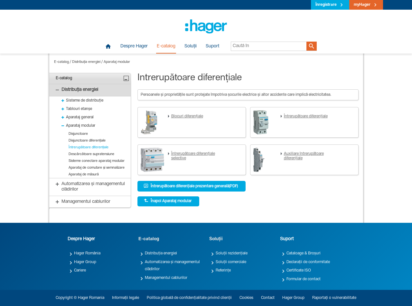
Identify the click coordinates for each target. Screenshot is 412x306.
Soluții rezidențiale (232, 253)
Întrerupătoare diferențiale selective (193, 156)
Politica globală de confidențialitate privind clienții (189, 298)
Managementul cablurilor (166, 278)
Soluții (190, 46)
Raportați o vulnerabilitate (334, 298)
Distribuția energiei (86, 62)
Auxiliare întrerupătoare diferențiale (304, 156)
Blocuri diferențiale (187, 116)
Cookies (246, 298)
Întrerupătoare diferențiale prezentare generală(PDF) (191, 186)
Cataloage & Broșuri (303, 253)
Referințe (223, 270)
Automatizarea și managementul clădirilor (172, 265)
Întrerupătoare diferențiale (306, 116)
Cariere (80, 270)
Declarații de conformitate (308, 262)
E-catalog (166, 46)
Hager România (87, 253)
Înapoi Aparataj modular (168, 201)
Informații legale (125, 298)
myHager (362, 5)
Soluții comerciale (231, 262)
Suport (212, 46)
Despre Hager (134, 46)
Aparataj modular (117, 62)
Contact (268, 298)
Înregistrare (326, 5)
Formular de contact (303, 279)
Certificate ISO (298, 270)
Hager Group (85, 262)
